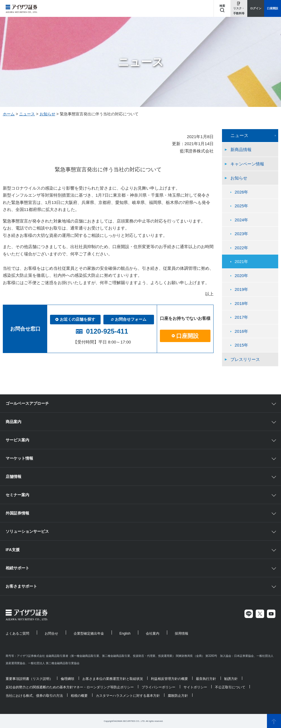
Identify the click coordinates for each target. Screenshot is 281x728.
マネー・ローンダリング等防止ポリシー (103, 687)
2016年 (241, 331)
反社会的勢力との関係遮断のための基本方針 (39, 687)
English (124, 633)
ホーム (9, 114)
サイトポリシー (195, 687)
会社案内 (152, 633)
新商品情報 (240, 149)
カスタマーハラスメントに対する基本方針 (128, 696)
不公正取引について (230, 687)
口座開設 (185, 336)
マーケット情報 (19, 458)
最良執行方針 (206, 679)
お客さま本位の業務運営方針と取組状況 (112, 679)
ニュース (27, 114)
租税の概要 (79, 696)
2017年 (241, 317)
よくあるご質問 (17, 633)
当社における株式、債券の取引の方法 (34, 696)
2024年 (241, 219)
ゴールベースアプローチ (27, 403)
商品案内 (13, 421)
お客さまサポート (21, 586)
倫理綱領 (67, 679)
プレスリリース (245, 359)
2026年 (241, 192)
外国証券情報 (17, 513)
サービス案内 (17, 440)
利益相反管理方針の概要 (169, 679)
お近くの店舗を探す (75, 319)
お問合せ (51, 633)
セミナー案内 (17, 495)
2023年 (241, 233)
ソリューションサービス (27, 531)
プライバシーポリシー (158, 687)
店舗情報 (13, 476)
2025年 (241, 205)
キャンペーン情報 (247, 163)
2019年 (241, 289)
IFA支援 (13, 549)
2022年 (241, 247)
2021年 (241, 261)
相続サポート (17, 568)
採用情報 (181, 633)
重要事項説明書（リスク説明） (29, 679)
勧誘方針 (231, 679)
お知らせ (47, 114)
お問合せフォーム (128, 319)
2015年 (241, 345)
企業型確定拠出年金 (89, 633)
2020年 (241, 275)
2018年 (241, 303)
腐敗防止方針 (178, 696)
